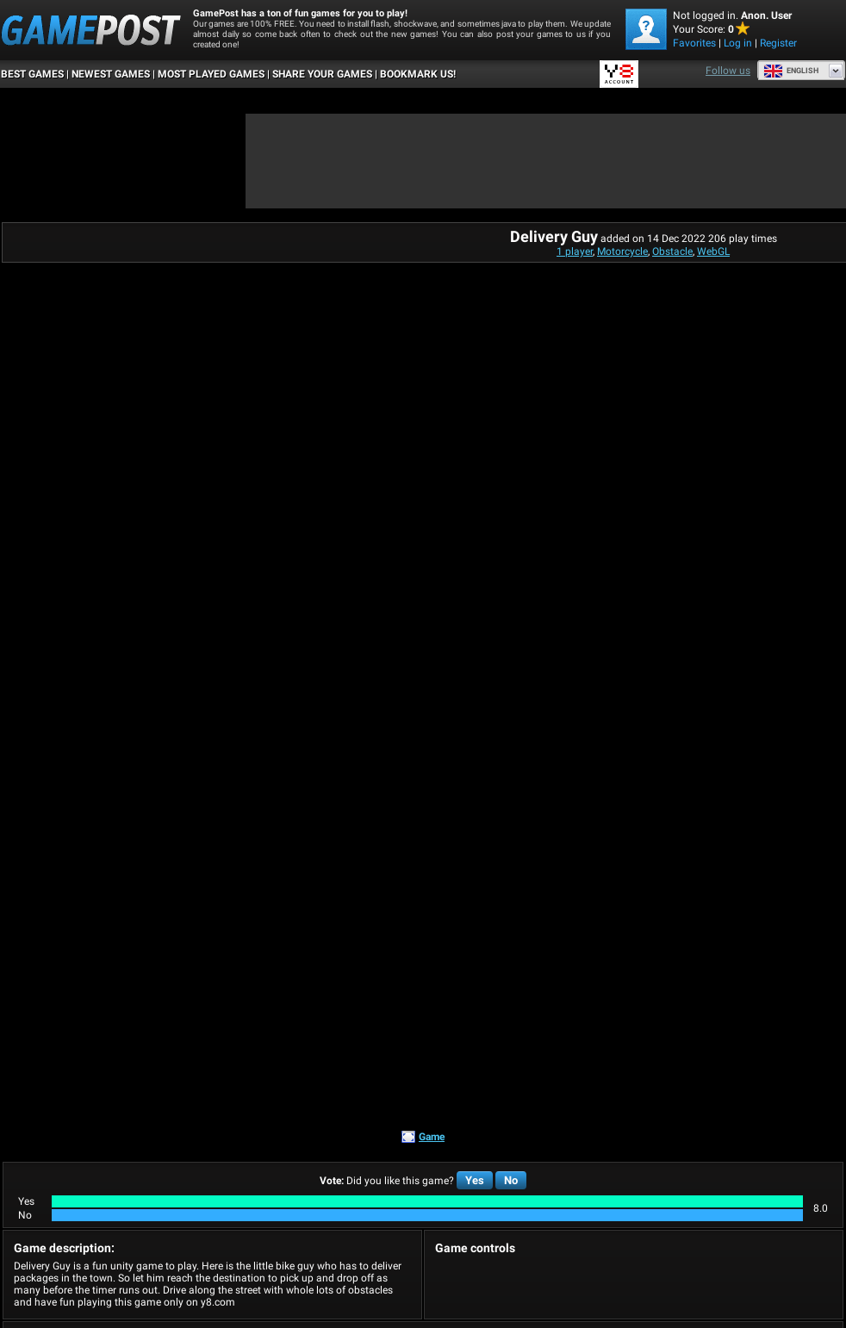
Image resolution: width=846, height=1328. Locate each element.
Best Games (32, 74)
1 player (575, 251)
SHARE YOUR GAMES (322, 74)
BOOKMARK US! (418, 74)
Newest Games (111, 74)
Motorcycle (622, 251)
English (790, 71)
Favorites (694, 43)
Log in (738, 43)
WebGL (713, 251)
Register (778, 43)
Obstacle (672, 251)
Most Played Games (211, 74)
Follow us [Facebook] (728, 71)
